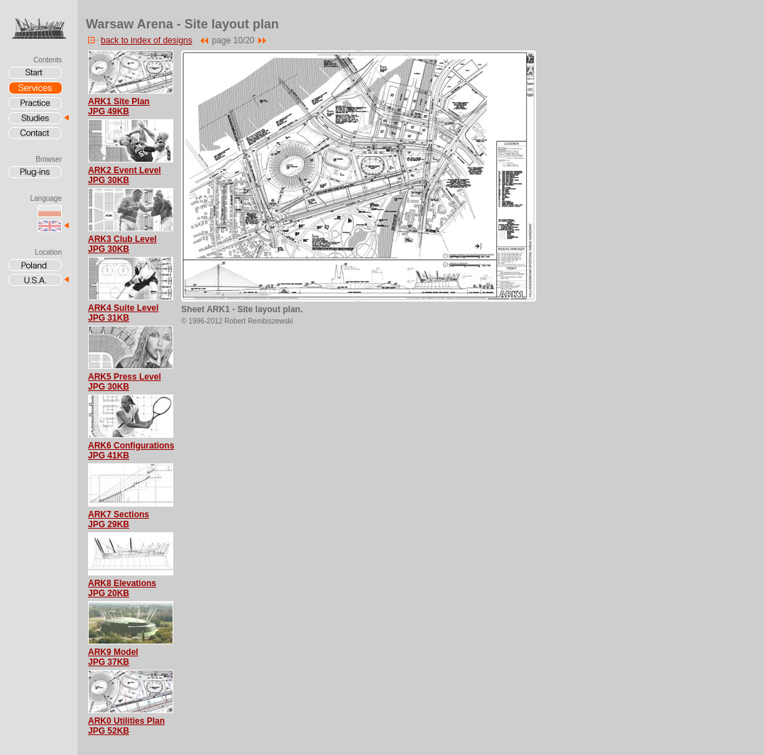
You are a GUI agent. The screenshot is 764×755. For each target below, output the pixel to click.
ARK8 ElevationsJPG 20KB (122, 588)
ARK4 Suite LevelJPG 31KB (123, 313)
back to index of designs (139, 40)
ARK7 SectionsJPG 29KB (118, 519)
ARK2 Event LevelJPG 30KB (124, 175)
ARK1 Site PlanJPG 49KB (119, 106)
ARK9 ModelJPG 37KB (113, 657)
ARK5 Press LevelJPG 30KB (124, 382)
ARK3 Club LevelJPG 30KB (122, 244)
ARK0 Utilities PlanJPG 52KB (126, 726)
